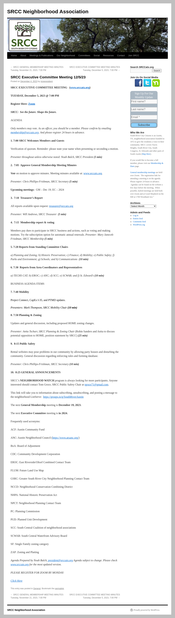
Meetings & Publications (41, 55)
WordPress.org (139, 224)
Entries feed (138, 218)
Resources (108, 55)
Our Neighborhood (66, 55)
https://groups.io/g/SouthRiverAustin (63, 396)
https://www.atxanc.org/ (65, 437)
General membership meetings (142, 172)
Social (97, 55)
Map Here (146, 154)
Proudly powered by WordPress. (147, 610)
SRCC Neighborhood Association (48, 11)
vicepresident (47, 81)
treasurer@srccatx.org (61, 206)
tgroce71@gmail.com (96, 384)
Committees (84, 55)
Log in (135, 215)
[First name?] (144, 101)
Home (14, 55)
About (23, 55)
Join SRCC (133, 55)
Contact (121, 55)
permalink (59, 588)
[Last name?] (144, 109)
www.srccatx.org (92, 173)
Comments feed (139, 221)
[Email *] (144, 117)
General (37, 588)
